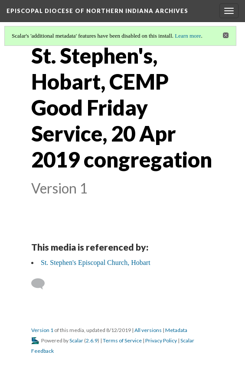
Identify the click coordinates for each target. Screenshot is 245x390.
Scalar (76, 340)
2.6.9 (92, 340)
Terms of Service (122, 340)
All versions (148, 330)
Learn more (188, 35)
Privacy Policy (161, 340)
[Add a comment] (41, 284)
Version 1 (42, 330)
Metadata (176, 330)
